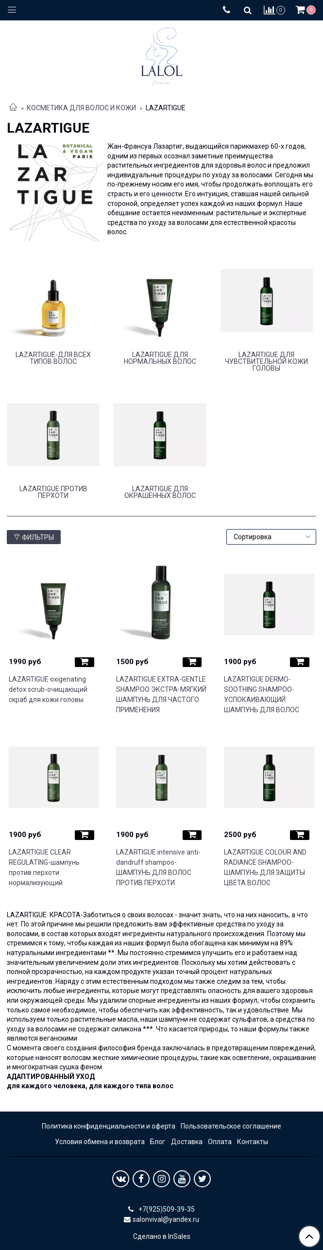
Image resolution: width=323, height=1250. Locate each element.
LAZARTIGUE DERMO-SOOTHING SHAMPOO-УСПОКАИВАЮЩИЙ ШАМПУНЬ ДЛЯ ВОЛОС (261, 694)
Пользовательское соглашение (231, 1126)
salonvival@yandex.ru (166, 1219)
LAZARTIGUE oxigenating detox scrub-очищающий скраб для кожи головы (48, 689)
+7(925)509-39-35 (166, 1209)
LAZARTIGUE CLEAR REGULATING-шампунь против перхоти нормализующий (44, 867)
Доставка (187, 1142)
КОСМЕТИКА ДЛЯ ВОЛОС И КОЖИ (81, 108)
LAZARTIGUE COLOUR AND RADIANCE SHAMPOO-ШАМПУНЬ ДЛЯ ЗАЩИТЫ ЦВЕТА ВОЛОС (265, 867)
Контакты (252, 1142)
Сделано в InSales (161, 1236)
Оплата (220, 1142)
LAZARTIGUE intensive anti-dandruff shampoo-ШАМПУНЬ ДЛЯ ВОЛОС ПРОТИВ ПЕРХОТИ (158, 867)
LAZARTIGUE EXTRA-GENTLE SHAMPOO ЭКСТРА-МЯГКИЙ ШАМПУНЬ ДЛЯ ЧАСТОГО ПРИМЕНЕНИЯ (161, 694)
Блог (157, 1142)
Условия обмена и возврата (100, 1142)
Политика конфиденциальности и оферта (108, 1126)
